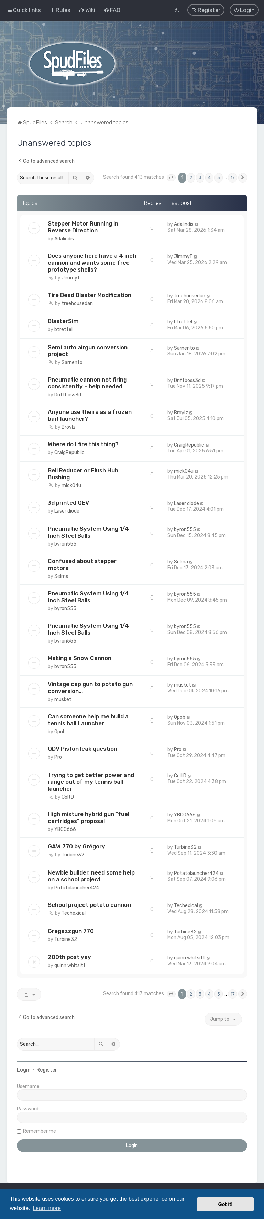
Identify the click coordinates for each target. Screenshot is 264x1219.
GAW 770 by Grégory (76, 845)
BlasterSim (63, 320)
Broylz (69, 426)
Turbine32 (73, 854)
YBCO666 (65, 829)
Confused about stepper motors (82, 564)
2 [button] (191, 177)
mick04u (71, 485)
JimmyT (71, 277)
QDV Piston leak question (82, 748)
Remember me (39, 1130)
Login (24, 1069)
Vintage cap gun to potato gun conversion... (90, 687)
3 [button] (200, 177)
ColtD (68, 796)
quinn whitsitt (70, 965)
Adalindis (64, 238)
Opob (60, 731)
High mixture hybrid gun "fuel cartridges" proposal (88, 817)
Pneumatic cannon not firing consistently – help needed (87, 382)
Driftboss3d (67, 394)
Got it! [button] (225, 1204)
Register (46, 1069)
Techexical (74, 912)
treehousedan (77, 303)
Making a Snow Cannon (79, 657)
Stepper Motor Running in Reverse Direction (83, 226)
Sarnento (72, 362)
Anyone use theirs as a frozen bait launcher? (90, 414)
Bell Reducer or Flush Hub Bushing (83, 473)
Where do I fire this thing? (83, 443)
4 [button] (209, 177)
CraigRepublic (69, 452)
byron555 (65, 543)
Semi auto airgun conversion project (88, 350)
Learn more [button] (47, 1208)
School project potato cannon (89, 904)
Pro (58, 756)
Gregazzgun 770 (71, 930)
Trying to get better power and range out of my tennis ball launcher (91, 781)
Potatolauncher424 (76, 887)
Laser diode (66, 510)
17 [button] (232, 177)
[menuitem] (60, 10)
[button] (171, 177)
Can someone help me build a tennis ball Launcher (88, 719)
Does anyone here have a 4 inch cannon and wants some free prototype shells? (92, 262)
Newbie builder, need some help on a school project (91, 875)
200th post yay (69, 956)
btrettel (63, 329)
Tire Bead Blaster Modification (89, 294)
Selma (61, 576)
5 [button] (218, 177)
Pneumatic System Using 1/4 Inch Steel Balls (88, 531)
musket (63, 699)
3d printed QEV (68, 501)
